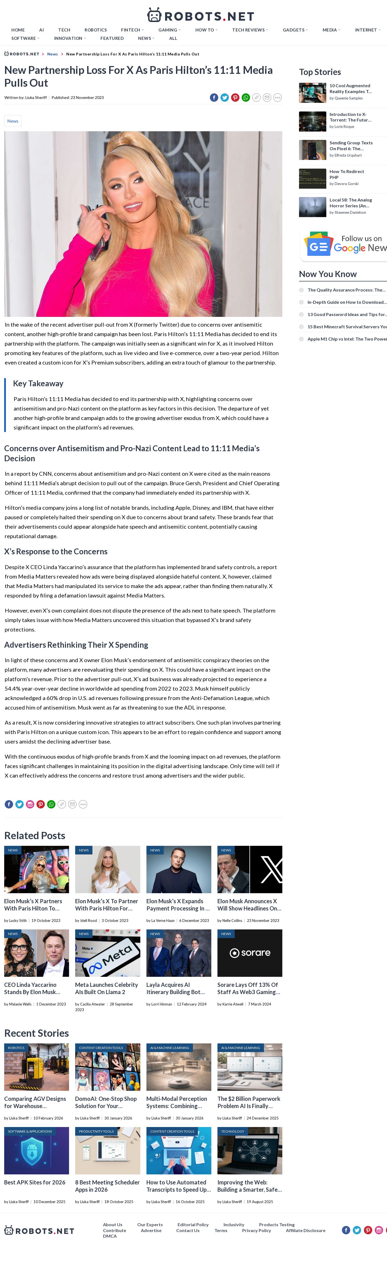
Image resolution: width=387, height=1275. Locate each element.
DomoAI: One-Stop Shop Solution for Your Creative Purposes (106, 1105)
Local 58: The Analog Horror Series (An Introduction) (351, 203)
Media (330, 29)
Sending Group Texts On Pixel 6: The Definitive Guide (351, 146)
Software (23, 38)
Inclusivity (234, 1224)
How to (204, 29)
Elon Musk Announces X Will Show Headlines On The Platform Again (247, 908)
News (144, 38)
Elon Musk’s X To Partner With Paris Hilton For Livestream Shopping (106, 908)
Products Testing (277, 1224)
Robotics (96, 29)
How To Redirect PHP (347, 174)
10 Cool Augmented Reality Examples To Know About (350, 88)
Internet (366, 29)
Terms (220, 1230)
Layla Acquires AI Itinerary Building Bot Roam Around (173, 991)
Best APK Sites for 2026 (34, 1182)
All (173, 38)
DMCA (110, 1235)
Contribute (114, 1230)
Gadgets (294, 29)
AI (41, 29)
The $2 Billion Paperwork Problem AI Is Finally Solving (248, 1105)
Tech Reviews (248, 29)
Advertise (151, 1230)
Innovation (68, 38)
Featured (112, 38)
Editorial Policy (193, 1224)
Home (18, 29)
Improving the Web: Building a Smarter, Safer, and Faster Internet (249, 1189)
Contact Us (188, 1230)
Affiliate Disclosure (305, 1230)
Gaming (167, 29)
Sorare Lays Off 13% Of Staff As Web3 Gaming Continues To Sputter (247, 991)
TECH (64, 29)
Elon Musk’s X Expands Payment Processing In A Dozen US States (177, 908)
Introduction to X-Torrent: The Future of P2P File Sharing (350, 117)
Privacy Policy (256, 1230)
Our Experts (150, 1224)
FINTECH (130, 29)
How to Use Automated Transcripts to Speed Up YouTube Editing (176, 1189)
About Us (113, 1224)
